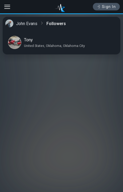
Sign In (106, 7)
